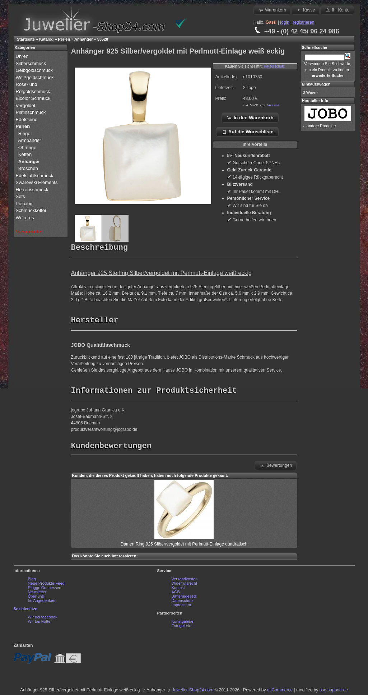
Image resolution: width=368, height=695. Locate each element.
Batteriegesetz (184, 598)
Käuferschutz (274, 66)
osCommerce (280, 691)
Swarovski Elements (37, 182)
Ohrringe (27, 147)
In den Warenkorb (250, 117)
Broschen (28, 168)
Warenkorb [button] (272, 10)
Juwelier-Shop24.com (192, 691)
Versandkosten (185, 581)
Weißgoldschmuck (35, 77)
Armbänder (29, 140)
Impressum (181, 606)
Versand (273, 105)
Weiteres (26, 217)
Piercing (24, 203)
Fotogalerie (181, 627)
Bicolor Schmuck (34, 98)
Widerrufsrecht (184, 585)
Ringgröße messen (44, 589)
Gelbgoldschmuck (35, 70)
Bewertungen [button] (276, 467)
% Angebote (28, 231)
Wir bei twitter (40, 623)
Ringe (24, 133)
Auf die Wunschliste (248, 131)
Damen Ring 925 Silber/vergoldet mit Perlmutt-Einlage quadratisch (184, 545)
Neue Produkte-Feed (46, 585)
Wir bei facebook (42, 619)
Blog (32, 581)
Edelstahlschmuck (34, 175)
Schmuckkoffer (31, 210)
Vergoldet (26, 105)
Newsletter (37, 594)
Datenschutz (183, 602)
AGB (176, 594)
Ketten (25, 154)
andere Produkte (321, 126)
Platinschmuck (31, 112)
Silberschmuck (31, 63)
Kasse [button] (305, 10)
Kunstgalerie (183, 623)
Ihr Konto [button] (337, 10)
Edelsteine (27, 119)
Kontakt (178, 589)
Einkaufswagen (316, 84)
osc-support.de (334, 691)
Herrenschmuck (33, 189)
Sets (20, 196)
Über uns (36, 598)
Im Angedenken (41, 602)
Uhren (23, 56)
